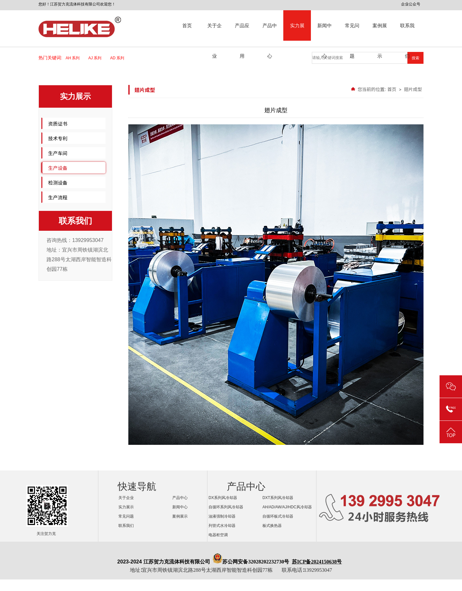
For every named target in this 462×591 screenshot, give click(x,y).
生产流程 (57, 197)
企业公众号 (410, 4)
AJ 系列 (97, 58)
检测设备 (57, 182)
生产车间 (57, 153)
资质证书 (57, 123)
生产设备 (57, 167)
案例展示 (379, 32)
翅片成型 (413, 89)
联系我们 (407, 32)
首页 (187, 25)
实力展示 (297, 32)
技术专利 (57, 138)
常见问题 (352, 32)
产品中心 (269, 32)
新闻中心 (324, 32)
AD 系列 (119, 58)
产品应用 (242, 32)
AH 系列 (75, 58)
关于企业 (214, 32)
